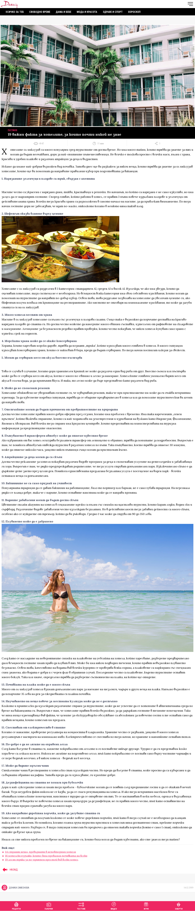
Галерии (49, 905)
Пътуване (12, 130)
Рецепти (16, 905)
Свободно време (39, 11)
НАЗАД (10, 869)
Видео (114, 905)
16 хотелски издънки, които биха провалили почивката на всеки (46, 855)
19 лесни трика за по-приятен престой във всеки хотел (41, 859)
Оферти (179, 905)
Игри (146, 905)
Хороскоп (134, 11)
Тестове (81, 905)
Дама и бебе (63, 11)
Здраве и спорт (113, 11)
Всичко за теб (15, 11)
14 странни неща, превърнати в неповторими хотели (40, 851)
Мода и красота (87, 11)
